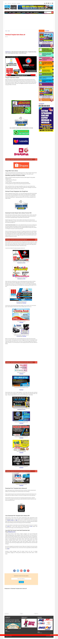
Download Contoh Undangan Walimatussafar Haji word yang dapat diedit (47, 50)
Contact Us (9, 3)
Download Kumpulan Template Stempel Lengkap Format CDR (47, 59)
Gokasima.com (8, 51)
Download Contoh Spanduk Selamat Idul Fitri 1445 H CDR (12, 620)
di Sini (24, 262)
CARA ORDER (19, 12)
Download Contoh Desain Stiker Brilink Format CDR (47, 74)
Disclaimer (18, 3)
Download (19, 262)
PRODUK (14, 12)
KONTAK (28, 12)
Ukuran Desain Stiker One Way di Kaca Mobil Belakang (47, 84)
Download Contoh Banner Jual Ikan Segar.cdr (18, 239)
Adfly (16, 520)
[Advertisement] (29, 21)
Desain (7, 36)
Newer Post (6, 613)
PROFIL (10, 12)
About (6, 3)
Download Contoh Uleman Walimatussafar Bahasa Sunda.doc (47, 54)
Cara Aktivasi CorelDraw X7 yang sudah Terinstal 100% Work (47, 63)
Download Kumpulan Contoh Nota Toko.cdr (46, 70)
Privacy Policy (14, 3)
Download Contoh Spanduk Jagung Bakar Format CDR (20, 471)
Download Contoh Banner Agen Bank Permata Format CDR (21, 159)
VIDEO (31, 12)
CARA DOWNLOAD (36, 12)
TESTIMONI (23, 12)
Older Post (36, 613)
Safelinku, (9, 520)
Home (6, 12)
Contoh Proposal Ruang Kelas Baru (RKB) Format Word (45, 77)
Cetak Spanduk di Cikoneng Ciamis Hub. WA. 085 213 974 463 (21, 362)
